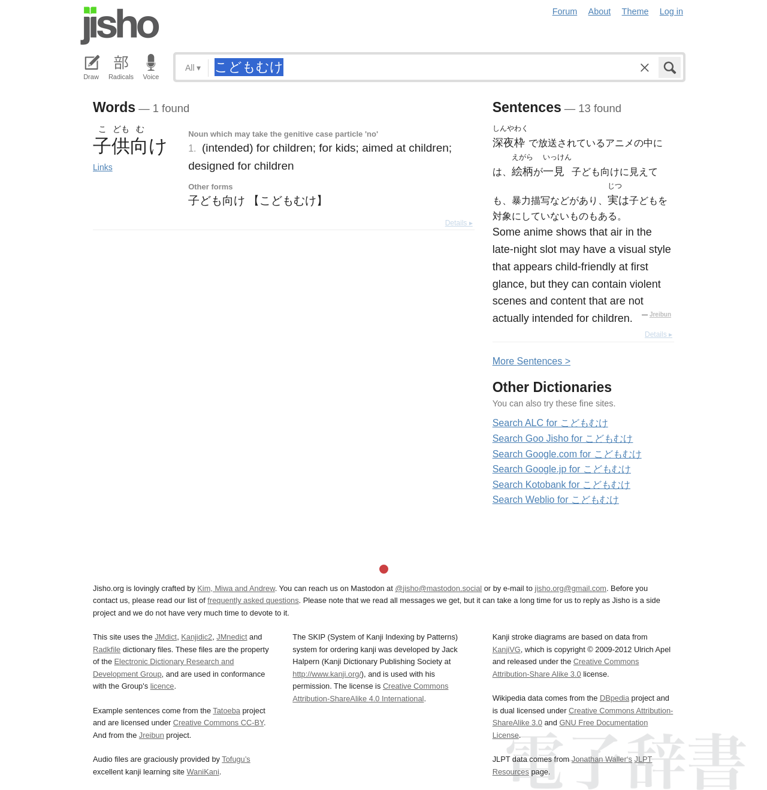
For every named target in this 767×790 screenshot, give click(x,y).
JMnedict (231, 636)
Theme (635, 11)
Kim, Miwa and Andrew (235, 588)
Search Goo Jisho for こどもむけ (563, 438)
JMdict (166, 636)
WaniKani (203, 771)
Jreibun (660, 314)
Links (103, 167)
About (599, 11)
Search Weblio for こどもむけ (556, 499)
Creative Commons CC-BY (218, 722)
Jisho (119, 26)
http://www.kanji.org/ (326, 674)
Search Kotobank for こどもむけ (561, 485)
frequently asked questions (252, 600)
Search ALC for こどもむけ (550, 423)
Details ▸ (459, 223)
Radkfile (106, 649)
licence (162, 686)
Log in (671, 11)
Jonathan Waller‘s (602, 759)
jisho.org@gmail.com (570, 588)
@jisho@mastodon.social (438, 588)
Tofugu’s (236, 759)
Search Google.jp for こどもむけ (562, 469)
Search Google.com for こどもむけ (567, 454)
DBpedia (614, 697)
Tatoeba (226, 710)
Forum (565, 11)
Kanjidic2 (196, 636)
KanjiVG (507, 649)
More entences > (531, 361)
